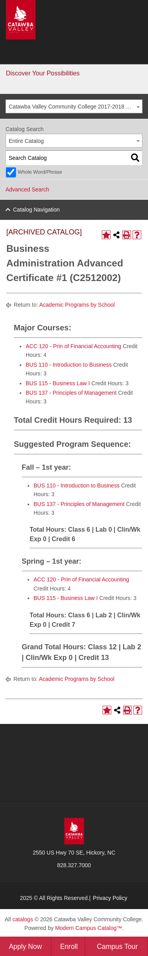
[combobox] (74, 106)
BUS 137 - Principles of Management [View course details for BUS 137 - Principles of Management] (71, 393)
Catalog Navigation (36, 209)
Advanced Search (27, 189)
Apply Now (25, 946)
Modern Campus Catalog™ (88, 928)
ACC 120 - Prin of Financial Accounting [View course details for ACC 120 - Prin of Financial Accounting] (73, 346)
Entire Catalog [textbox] (26, 141)
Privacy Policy (110, 898)
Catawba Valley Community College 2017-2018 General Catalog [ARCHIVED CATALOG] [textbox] (75, 106)
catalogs (22, 919)
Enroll (69, 946)
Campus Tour (117, 946)
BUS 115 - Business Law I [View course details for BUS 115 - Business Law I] (58, 383)
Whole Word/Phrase (40, 172)
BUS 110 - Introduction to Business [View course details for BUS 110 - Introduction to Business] (69, 365)
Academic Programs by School (76, 305)
